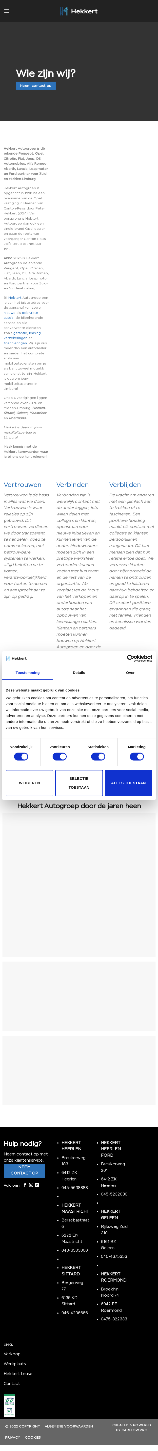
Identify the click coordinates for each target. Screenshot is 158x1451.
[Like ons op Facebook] (25, 1185)
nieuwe (10, 313)
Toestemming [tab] (28, 672)
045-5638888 (74, 1187)
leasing (35, 333)
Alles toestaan (128, 783)
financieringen (15, 343)
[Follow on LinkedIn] (37, 1185)
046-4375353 (114, 1256)
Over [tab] (130, 672)
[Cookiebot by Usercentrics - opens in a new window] (130, 658)
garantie (20, 333)
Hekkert (14, 297)
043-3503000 (74, 1250)
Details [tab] (79, 672)
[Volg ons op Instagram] (31, 1185)
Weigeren (29, 783)
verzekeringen (15, 338)
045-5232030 (114, 1194)
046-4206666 (74, 1312)
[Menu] (7, 11)
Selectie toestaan (79, 782)
